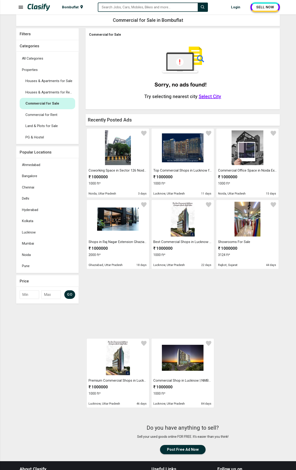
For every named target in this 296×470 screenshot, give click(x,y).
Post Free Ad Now (183, 449)
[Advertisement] (47, 375)
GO (69, 294)
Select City (210, 96)
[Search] (202, 7)
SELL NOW (265, 7)
